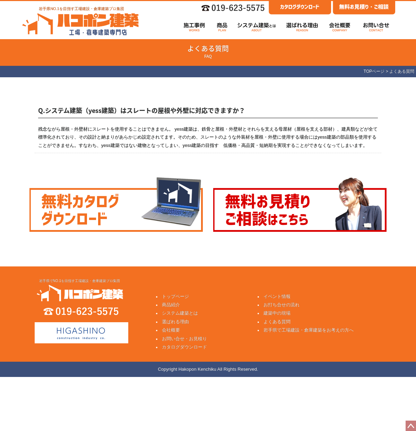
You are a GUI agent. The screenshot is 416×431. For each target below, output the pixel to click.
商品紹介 (171, 304)
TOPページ (374, 71)
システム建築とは (180, 313)
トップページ (175, 296)
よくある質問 (277, 321)
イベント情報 (277, 296)
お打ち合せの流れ (281, 304)
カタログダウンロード (184, 347)
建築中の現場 (277, 313)
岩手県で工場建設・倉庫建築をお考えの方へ (308, 330)
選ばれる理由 (175, 321)
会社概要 (171, 330)
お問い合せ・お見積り (184, 338)
